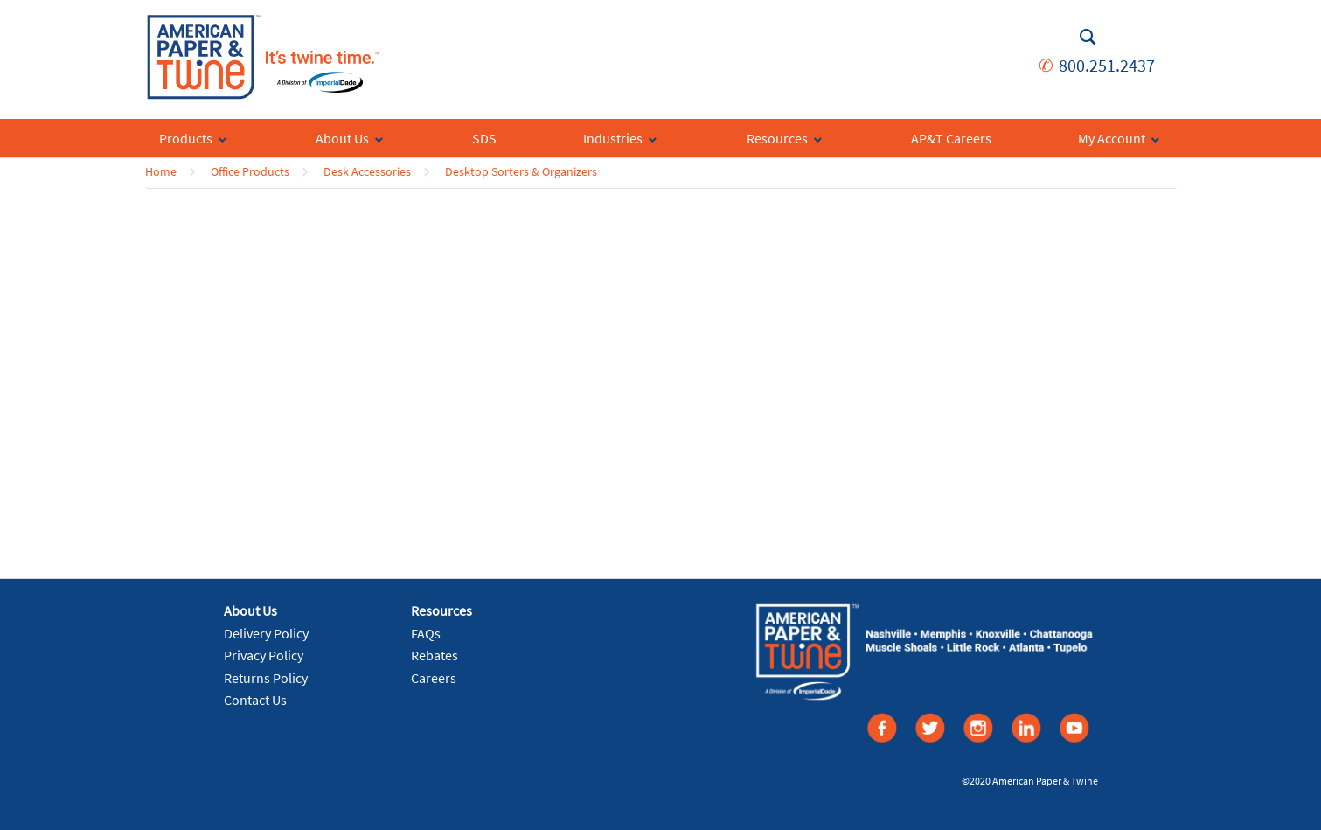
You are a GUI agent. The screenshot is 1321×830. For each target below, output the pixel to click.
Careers (433, 678)
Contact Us (255, 699)
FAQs (426, 633)
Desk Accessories (367, 171)
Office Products (250, 171)
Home (161, 171)
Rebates (434, 655)
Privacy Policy (263, 655)
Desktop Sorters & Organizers (521, 171)
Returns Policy (266, 678)
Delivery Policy (266, 633)
